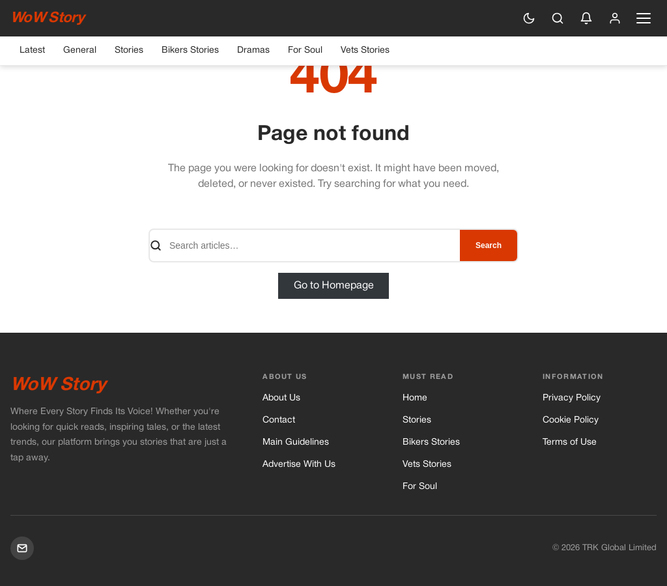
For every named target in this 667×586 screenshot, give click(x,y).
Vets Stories (365, 50)
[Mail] (22, 548)
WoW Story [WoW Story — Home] (47, 18)
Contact (279, 420)
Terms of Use (570, 442)
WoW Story (58, 385)
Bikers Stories (190, 50)
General (79, 50)
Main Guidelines (296, 442)
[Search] (558, 18)
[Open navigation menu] (644, 18)
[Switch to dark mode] (529, 18)
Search (488, 245)
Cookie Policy (571, 420)
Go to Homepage (334, 285)
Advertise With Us (299, 464)
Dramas (253, 50)
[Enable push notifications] (586, 18)
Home (415, 398)
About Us (281, 398)
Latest (32, 50)
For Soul (305, 50)
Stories (129, 50)
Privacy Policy (572, 398)
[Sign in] (615, 18)
